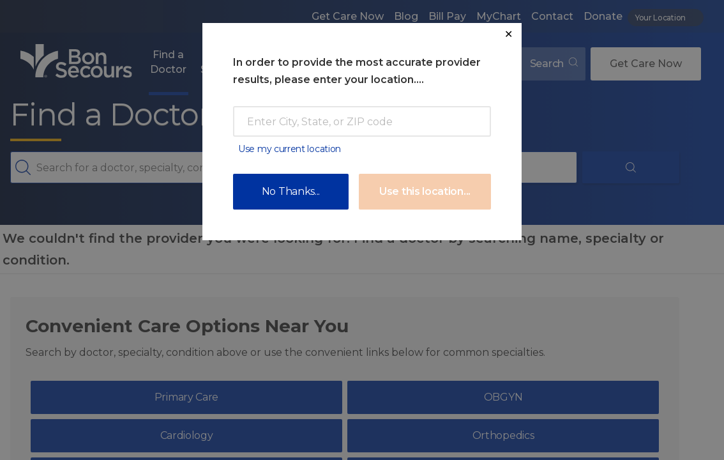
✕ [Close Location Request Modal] (508, 34)
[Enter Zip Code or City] (362, 121)
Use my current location (289, 149)
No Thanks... (291, 191)
